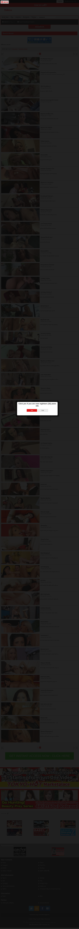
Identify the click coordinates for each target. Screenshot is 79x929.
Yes (34, 466)
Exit (45, 466)
